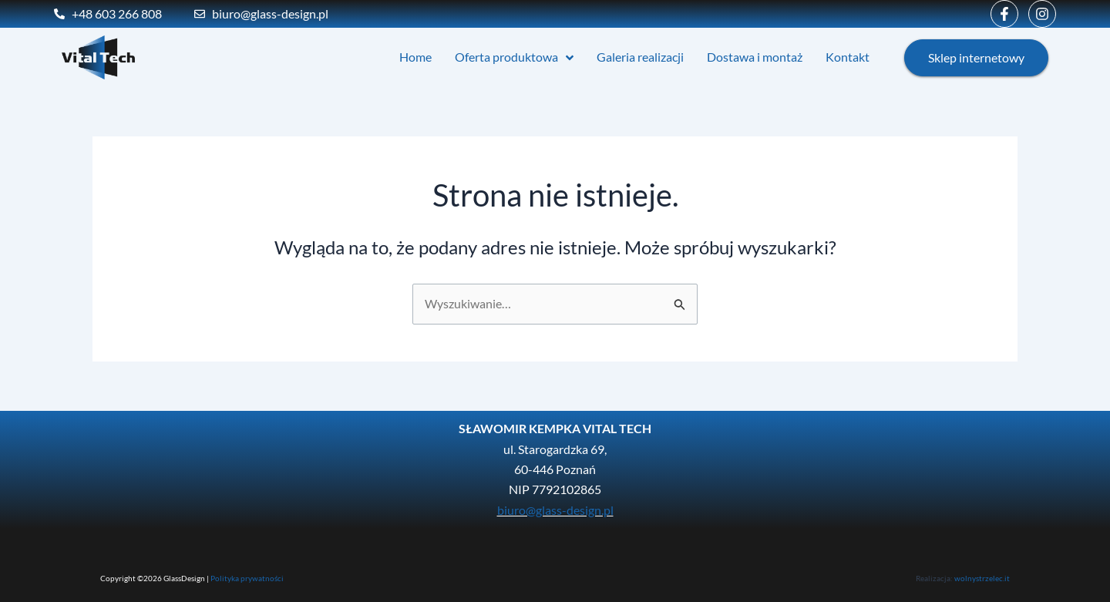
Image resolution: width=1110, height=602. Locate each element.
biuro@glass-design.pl (555, 510)
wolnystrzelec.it (982, 578)
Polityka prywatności (247, 578)
